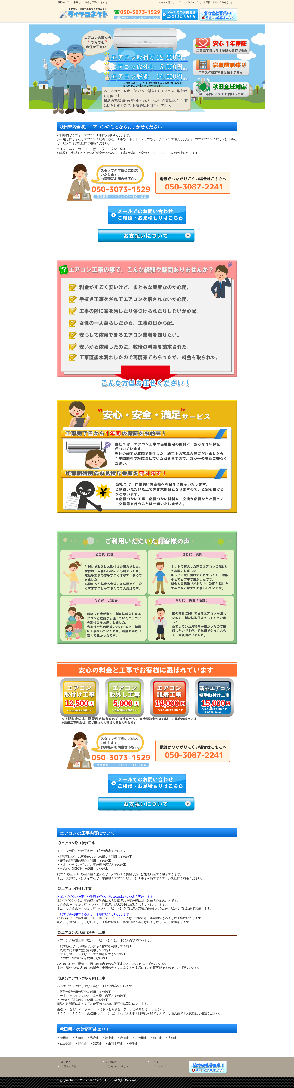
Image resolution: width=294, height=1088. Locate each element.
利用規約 (111, 1062)
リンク (154, 1062)
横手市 (133, 1043)
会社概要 (66, 1062)
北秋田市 (141, 1037)
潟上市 (109, 1037)
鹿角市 (124, 1037)
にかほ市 (66, 1043)
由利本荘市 (115, 1043)
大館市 (79, 1037)
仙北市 (157, 1037)
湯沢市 (97, 1043)
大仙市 (172, 1037)
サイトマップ (158, 1066)
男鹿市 (94, 1037)
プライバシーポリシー (118, 1066)
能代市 (82, 1043)
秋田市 (64, 1037)
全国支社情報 (68, 1066)
